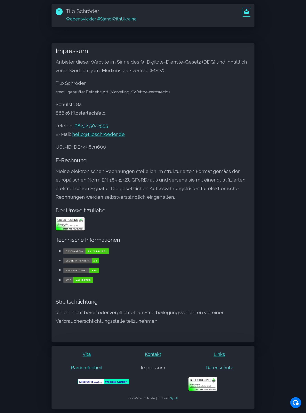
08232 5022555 (91, 126)
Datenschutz (219, 367)
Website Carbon (116, 381)
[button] (246, 12)
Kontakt (153, 354)
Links (219, 354)
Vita (87, 354)
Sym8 (174, 398)
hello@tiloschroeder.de (98, 134)
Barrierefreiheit (86, 367)
